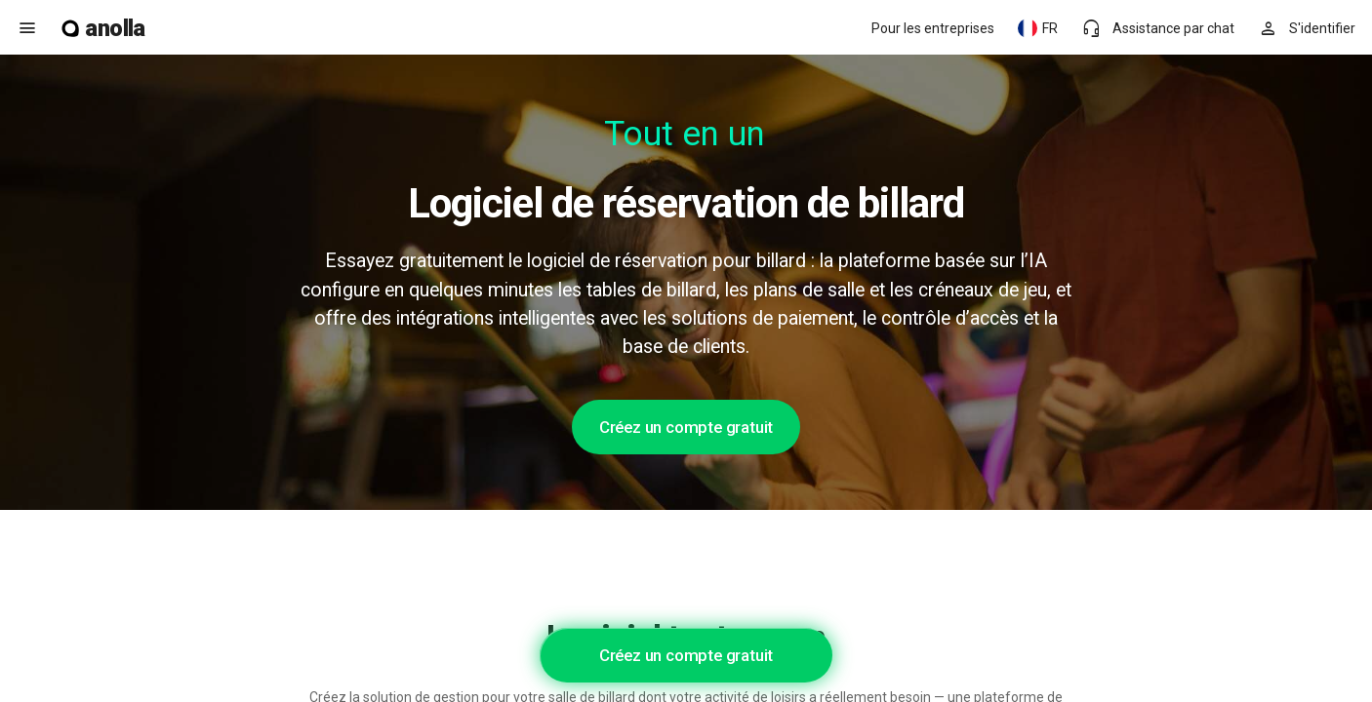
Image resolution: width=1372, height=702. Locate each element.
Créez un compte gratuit (686, 427)
